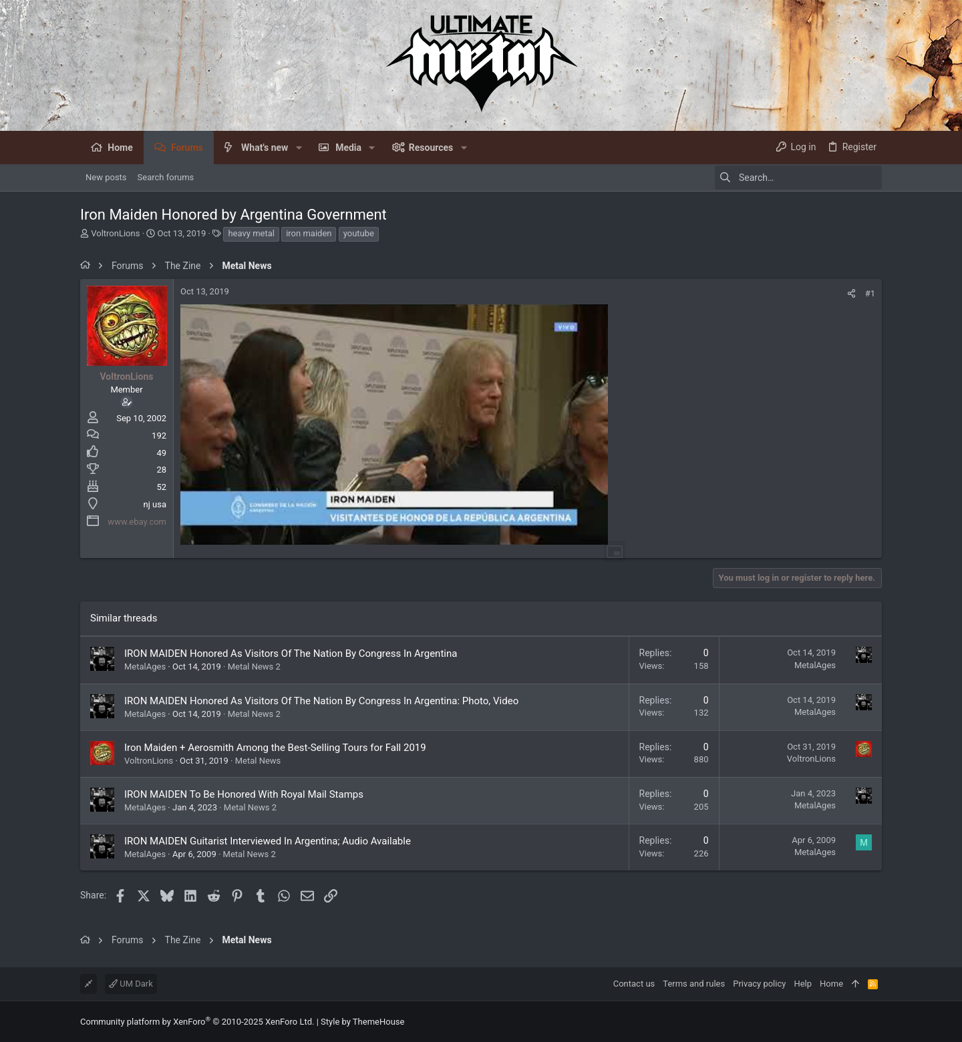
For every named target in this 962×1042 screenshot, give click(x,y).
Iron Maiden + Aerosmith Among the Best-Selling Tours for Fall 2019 (275, 748)
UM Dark (131, 984)
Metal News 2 (254, 667)
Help (803, 984)
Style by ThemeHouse (362, 1022)
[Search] (798, 178)
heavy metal (251, 233)
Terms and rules (694, 984)
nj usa (155, 504)
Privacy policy (759, 984)
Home (831, 984)
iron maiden (308, 233)
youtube (358, 233)
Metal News (258, 761)
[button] (298, 147)
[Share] (851, 293)
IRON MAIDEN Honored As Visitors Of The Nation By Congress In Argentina (290, 653)
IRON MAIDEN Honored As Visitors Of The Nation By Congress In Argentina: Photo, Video (321, 701)
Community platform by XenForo (197, 1022)
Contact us (634, 984)
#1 (870, 293)
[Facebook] (876, 1021)
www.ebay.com (137, 522)
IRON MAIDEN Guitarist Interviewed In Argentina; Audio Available (267, 841)
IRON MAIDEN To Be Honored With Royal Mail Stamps (243, 794)
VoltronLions (115, 233)
